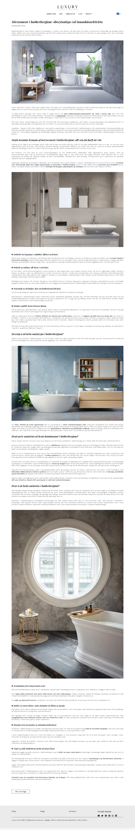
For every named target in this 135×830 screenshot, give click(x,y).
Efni (60, 14)
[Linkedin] (116, 816)
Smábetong (51, 14)
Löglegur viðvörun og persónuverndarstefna (60, 820)
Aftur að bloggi (20, 792)
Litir (80, 14)
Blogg (42, 811)
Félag (14, 811)
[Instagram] (113, 816)
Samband (72, 811)
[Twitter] (102, 816)
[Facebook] (106, 816)
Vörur (88, 14)
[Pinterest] (109, 816)
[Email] (99, 816)
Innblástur (70, 14)
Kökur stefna (82, 820)
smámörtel (61, 116)
